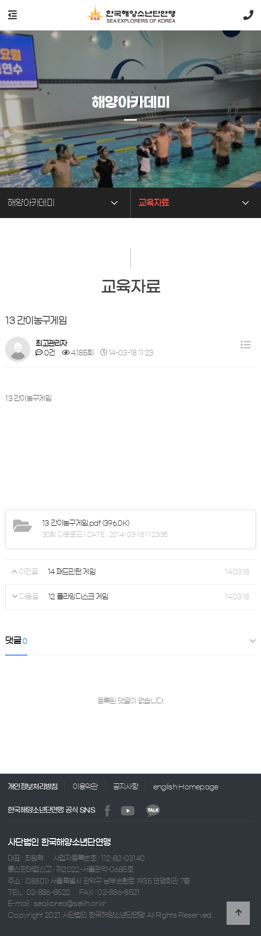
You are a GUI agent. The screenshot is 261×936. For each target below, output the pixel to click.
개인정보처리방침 (32, 786)
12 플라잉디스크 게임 (78, 597)
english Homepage (185, 786)
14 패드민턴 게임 (71, 571)
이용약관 (84, 786)
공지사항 (125, 786)
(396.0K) (85, 523)
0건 (45, 352)
